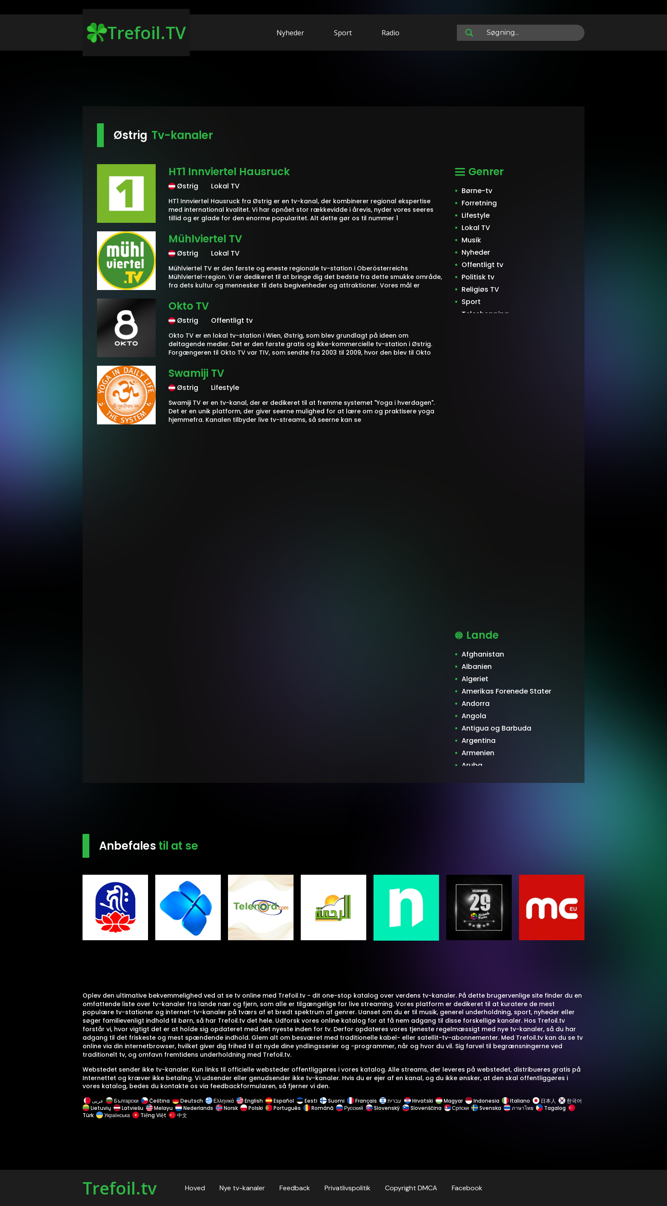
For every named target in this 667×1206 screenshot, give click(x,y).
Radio (390, 32)
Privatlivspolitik (348, 1187)
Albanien (477, 666)
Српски (456, 1108)
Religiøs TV (480, 289)
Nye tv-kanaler (242, 1187)
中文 (177, 1115)
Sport (343, 32)
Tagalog (551, 1108)
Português (283, 1108)
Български (122, 1100)
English (249, 1100)
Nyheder (290, 32)
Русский (350, 1108)
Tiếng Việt (149, 1115)
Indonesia (482, 1100)
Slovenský (383, 1108)
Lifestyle (476, 215)
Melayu (159, 1108)
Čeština (155, 1100)
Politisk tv (478, 277)
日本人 (544, 1100)
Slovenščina (422, 1108)
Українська (113, 1115)
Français (362, 1100)
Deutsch (187, 1100)
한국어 (570, 1100)
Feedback (294, 1187)
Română (318, 1108)
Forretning (479, 203)
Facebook (467, 1187)
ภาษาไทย (518, 1108)
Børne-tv (477, 191)
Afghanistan (483, 654)
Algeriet (475, 679)
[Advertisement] (333, 80)
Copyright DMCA (411, 1187)
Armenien (478, 753)
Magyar (449, 1100)
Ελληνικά (219, 1100)
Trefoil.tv (120, 1188)
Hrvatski (418, 1100)
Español (279, 1100)
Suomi (332, 1100)
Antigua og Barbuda (496, 728)
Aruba (472, 765)
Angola (474, 716)
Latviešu (128, 1108)
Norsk (226, 1108)
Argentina (479, 740)
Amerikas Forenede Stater (506, 691)
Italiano (516, 1100)
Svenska (486, 1108)
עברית (390, 1100)
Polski (251, 1108)
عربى (94, 1100)
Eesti (307, 1100)
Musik (471, 240)
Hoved (195, 1187)
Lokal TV (476, 228)
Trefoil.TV (136, 32)
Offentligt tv (482, 265)
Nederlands (194, 1108)
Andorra (476, 703)
